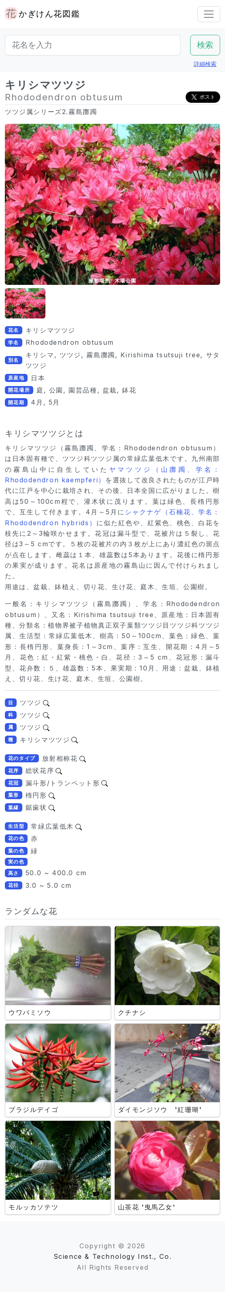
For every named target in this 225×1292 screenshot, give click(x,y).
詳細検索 (205, 63)
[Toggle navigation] (208, 14)
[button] (25, 303)
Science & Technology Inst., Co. (113, 1256)
